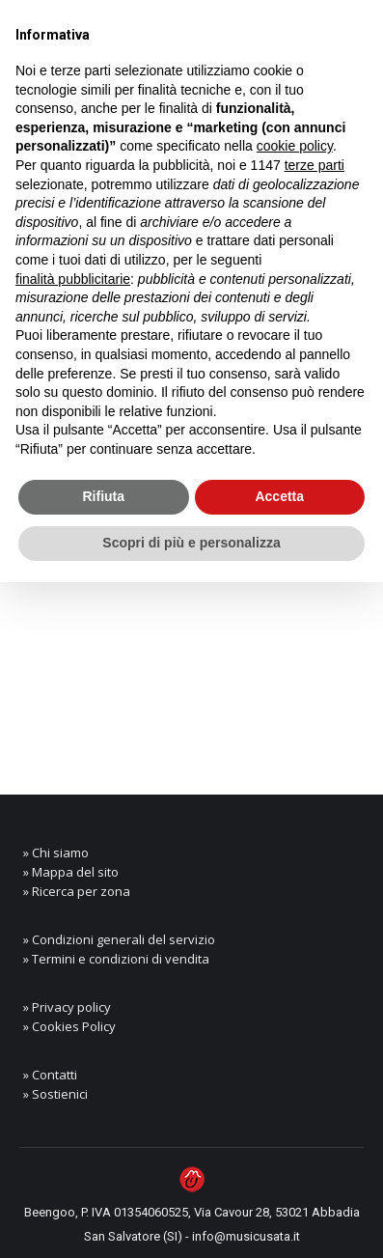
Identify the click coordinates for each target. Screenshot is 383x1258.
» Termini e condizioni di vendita (116, 958)
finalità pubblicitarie (72, 279)
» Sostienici (55, 1094)
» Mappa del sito (71, 872)
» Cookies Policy (69, 1026)
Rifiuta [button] (103, 496)
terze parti (314, 165)
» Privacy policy (67, 1007)
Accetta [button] (279, 496)
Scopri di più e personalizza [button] (191, 542)
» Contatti (50, 1074)
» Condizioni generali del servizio (119, 939)
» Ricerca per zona (76, 891)
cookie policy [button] (295, 146)
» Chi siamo (56, 852)
